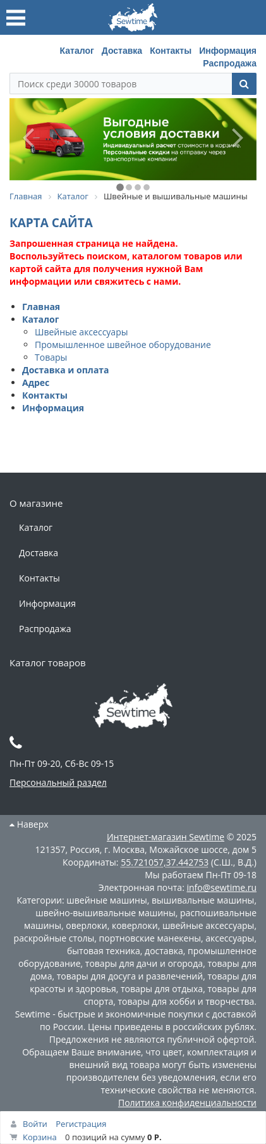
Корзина (40, 1137)
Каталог (77, 51)
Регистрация (81, 1123)
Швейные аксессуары (81, 332)
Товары (51, 357)
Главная (41, 307)
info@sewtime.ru (221, 887)
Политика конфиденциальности (187, 1103)
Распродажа (230, 63)
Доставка (122, 51)
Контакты (170, 51)
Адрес (35, 382)
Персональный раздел (58, 782)
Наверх (29, 824)
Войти (35, 1123)
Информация (228, 51)
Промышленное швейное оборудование (123, 345)
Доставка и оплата (65, 370)
